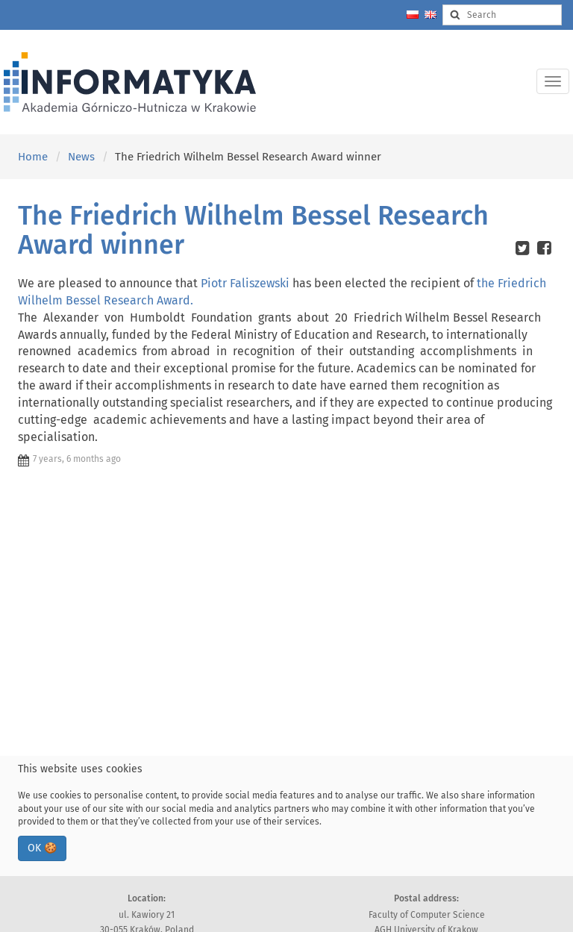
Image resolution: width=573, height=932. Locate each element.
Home (33, 156)
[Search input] (502, 14)
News (81, 156)
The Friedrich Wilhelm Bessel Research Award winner (253, 230)
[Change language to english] (430, 14)
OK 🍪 (42, 848)
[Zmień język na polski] (413, 14)
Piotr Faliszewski (245, 283)
